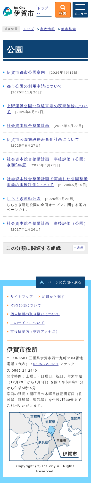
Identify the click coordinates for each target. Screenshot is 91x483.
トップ (28, 29)
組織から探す (53, 296)
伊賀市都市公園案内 (26, 72)
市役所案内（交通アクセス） (35, 331)
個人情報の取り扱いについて (35, 314)
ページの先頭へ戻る (65, 282)
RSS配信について (25, 305)
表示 (80, 247)
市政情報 (47, 29)
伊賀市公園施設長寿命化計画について (43, 139)
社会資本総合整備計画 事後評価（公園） (47, 223)
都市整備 (68, 29)
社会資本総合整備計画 (28, 126)
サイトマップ (21, 296)
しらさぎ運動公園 (24, 199)
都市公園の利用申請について (34, 86)
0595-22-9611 (45, 364)
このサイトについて (27, 323)
